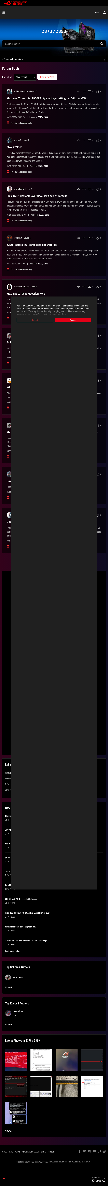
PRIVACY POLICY (41, 1162)
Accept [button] (75, 320)
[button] (16, 1060)
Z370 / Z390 (43, 117)
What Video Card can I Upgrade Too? (20, 926)
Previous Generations (13, 59)
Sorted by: (7, 77)
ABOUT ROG (7, 1151)
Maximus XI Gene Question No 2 (26, 293)
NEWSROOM (27, 1151)
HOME (17, 1151)
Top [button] (4, 1179)
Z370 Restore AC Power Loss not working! (32, 245)
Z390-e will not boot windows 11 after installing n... (27, 940)
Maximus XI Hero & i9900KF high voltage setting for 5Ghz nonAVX (46, 98)
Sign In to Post (47, 77)
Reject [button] (33, 320)
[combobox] (54, 43)
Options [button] (104, 59)
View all (8, 987)
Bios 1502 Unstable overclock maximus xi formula (37, 196)
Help (97, 12)
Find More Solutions (14, 951)
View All (8, 1131)
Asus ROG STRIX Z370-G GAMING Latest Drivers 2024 (27, 913)
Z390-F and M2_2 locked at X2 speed (21, 899)
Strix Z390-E (14, 147)
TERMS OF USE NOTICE (25, 1162)
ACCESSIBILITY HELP (44, 1151)
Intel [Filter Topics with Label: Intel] (7, 773)
